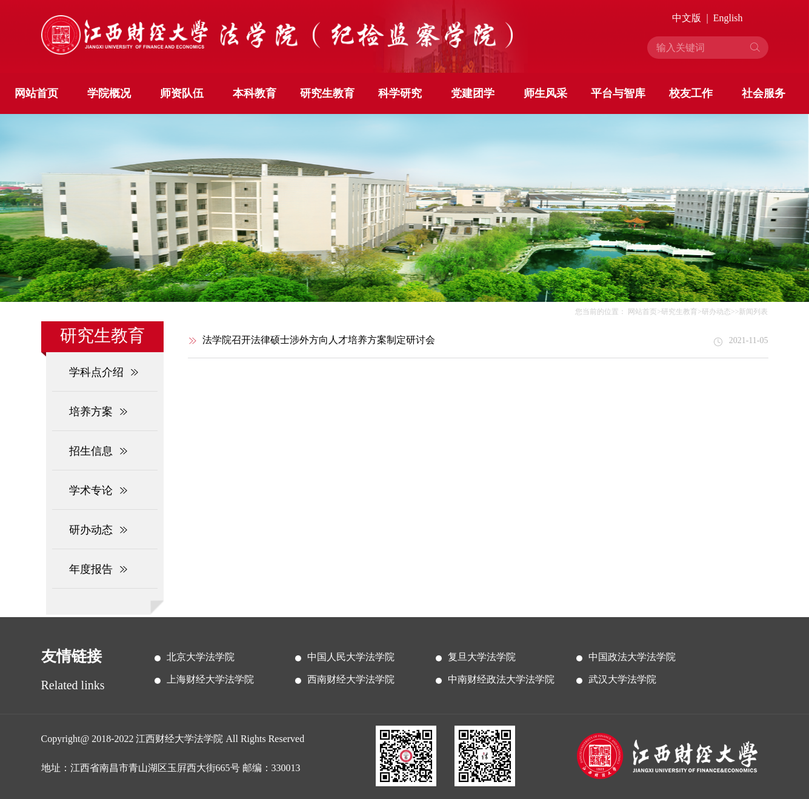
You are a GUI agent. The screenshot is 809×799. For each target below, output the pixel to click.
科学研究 (400, 93)
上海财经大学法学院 (210, 679)
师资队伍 (182, 93)
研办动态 (716, 311)
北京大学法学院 (201, 657)
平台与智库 (618, 93)
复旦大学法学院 (482, 657)
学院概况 (109, 93)
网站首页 (36, 93)
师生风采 (545, 93)
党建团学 (472, 93)
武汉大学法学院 (622, 679)
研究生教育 (327, 93)
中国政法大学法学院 (632, 657)
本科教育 (254, 93)
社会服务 (763, 93)
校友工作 (691, 93)
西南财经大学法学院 (351, 679)
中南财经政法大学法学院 (501, 679)
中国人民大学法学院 (351, 657)
